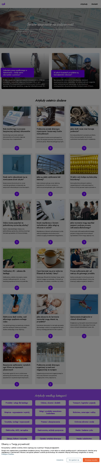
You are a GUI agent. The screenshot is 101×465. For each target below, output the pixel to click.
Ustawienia (59, 460)
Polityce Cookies (8, 454)
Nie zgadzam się (74, 460)
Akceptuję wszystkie (91, 460)
